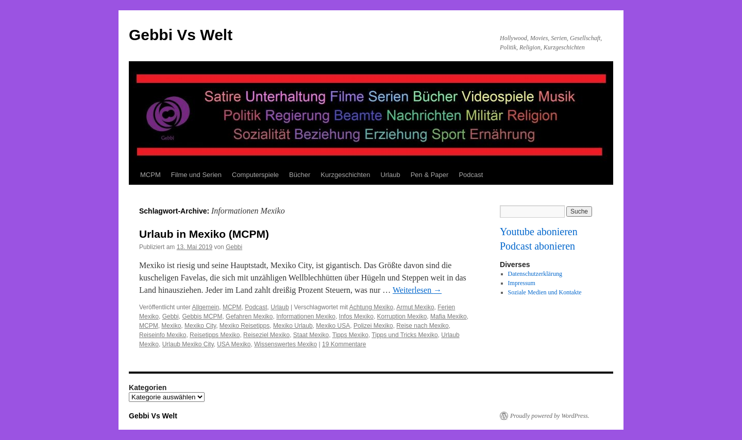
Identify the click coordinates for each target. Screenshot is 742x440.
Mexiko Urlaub (293, 325)
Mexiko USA (333, 325)
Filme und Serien (196, 175)
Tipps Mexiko (350, 335)
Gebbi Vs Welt (180, 34)
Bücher (299, 175)
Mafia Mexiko (448, 316)
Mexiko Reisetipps (244, 325)
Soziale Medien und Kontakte (545, 292)
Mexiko (171, 325)
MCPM (150, 175)
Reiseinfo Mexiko (162, 335)
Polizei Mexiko (373, 325)
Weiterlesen (417, 290)
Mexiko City (200, 325)
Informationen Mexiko (305, 316)
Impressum (521, 283)
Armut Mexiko (415, 307)
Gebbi (234, 247)
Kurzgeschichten (345, 175)
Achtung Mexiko (371, 307)
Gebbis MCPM (202, 316)
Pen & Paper (430, 175)
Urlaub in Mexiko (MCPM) (204, 234)
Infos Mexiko (356, 316)
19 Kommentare (344, 344)
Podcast (471, 175)
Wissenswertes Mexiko (285, 344)
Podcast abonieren (537, 246)
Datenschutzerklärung (535, 273)
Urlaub (390, 175)
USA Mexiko (233, 344)
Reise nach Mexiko (422, 325)
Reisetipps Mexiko (215, 335)
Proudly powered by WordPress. (549, 415)
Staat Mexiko (311, 335)
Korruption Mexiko (402, 316)
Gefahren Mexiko (249, 316)
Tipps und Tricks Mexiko (404, 335)
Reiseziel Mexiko (266, 335)
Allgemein (206, 307)
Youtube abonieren (539, 231)
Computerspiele (255, 175)
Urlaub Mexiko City (188, 344)
